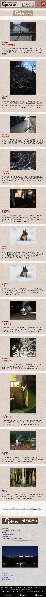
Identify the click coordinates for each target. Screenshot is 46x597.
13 (20, 508)
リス (4, 285)
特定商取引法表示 (7, 575)
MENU (43, 4)
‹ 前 (17, 508)
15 (27, 508)
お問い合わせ (6, 579)
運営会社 (5, 573)
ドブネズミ (6, 324)
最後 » (39, 508)
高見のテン (6, 212)
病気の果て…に (8, 136)
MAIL (23, 595)
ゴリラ (4, 491)
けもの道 (5, 173)
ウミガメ (5, 454)
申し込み (38, 595)
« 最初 (12, 508)
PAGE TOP (8, 595)
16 (31, 508)
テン (4, 249)
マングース (6, 417)
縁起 (4, 98)
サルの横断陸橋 (8, 45)
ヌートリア (6, 361)
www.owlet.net (6, 536)
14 (24, 508)
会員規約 (5, 577)
